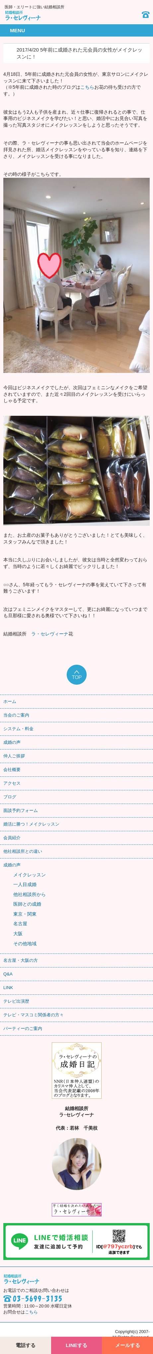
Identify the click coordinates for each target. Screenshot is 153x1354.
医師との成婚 (27, 904)
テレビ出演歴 (16, 1001)
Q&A (8, 973)
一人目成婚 (25, 884)
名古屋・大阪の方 (20, 960)
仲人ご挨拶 (14, 755)
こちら (87, 87)
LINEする (76, 1345)
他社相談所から (29, 894)
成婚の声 (12, 742)
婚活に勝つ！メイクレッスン (31, 824)
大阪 (18, 933)
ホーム (9, 701)
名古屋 (20, 923)
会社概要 (12, 769)
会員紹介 (12, 837)
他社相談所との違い (22, 851)
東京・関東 (25, 914)
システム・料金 (18, 728)
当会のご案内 (16, 715)
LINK (8, 987)
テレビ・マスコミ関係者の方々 (33, 1014)
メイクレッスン (29, 874)
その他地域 (25, 943)
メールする (127, 1345)
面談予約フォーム (20, 810)
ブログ (9, 796)
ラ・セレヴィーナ (49, 633)
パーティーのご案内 (22, 1028)
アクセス (12, 783)
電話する (26, 1345)
